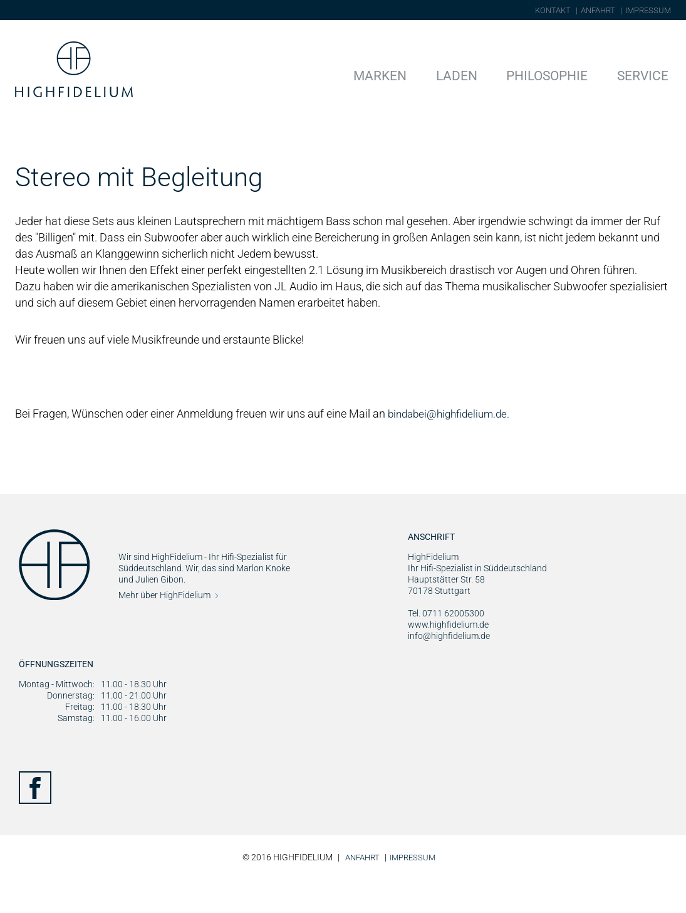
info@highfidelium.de (449, 671)
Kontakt (553, 10)
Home (28, 138)
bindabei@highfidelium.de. (452, 448)
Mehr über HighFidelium (164, 630)
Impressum (648, 10)
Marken (427, 74)
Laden (491, 74)
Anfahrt (598, 10)
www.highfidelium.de (448, 660)
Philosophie (568, 74)
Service (649, 74)
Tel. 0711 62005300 (446, 648)
